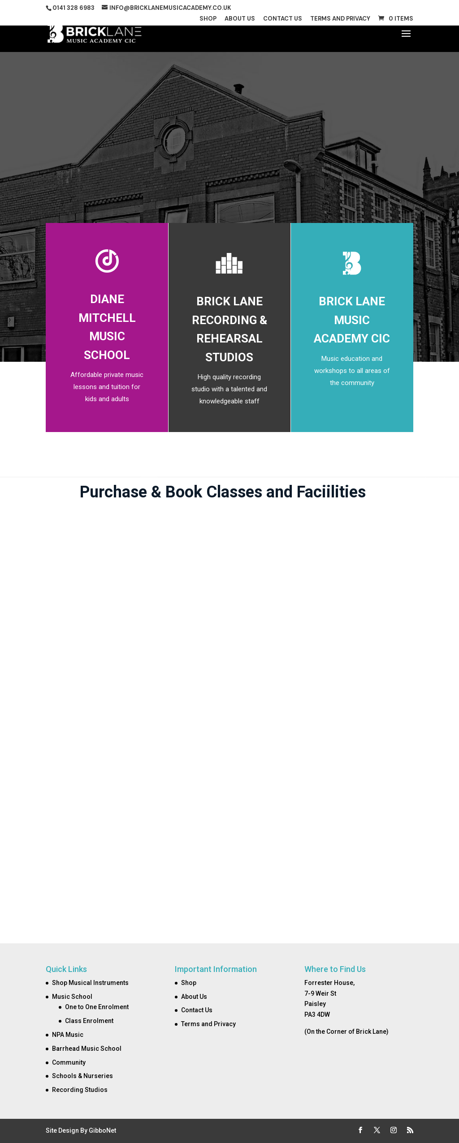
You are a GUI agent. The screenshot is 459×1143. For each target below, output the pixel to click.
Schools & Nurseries (82, 1075)
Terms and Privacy (340, 19)
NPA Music (67, 1034)
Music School (72, 996)
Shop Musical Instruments (90, 982)
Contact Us (282, 19)
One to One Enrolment (97, 1006)
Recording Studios (80, 1089)
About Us (240, 19)
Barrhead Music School (86, 1048)
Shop (208, 19)
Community (69, 1062)
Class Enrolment (89, 1020)
